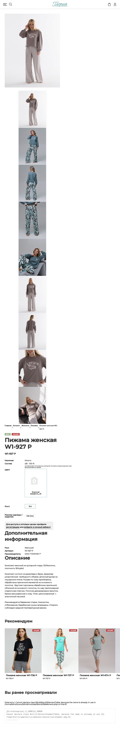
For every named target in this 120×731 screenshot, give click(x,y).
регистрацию (12, 527)
